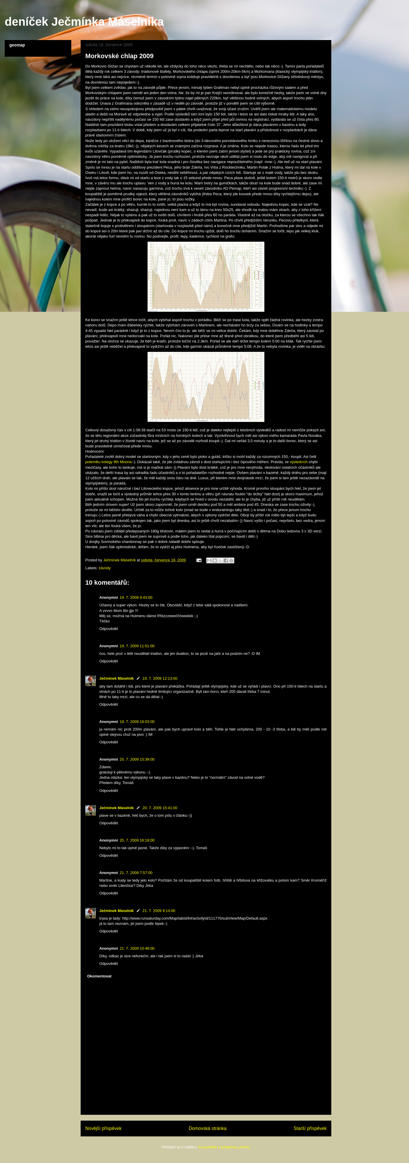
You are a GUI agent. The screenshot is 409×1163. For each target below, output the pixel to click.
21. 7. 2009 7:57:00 (136, 872)
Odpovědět (108, 629)
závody (105, 568)
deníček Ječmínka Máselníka (84, 21)
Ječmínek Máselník (116, 678)
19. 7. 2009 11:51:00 (137, 646)
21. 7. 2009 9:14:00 (159, 910)
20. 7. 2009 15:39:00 (137, 759)
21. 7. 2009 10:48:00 (137, 948)
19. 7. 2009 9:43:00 (136, 597)
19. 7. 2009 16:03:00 (137, 721)
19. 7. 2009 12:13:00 (160, 678)
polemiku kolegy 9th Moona (108, 462)
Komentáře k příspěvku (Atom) (224, 1147)
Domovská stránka (207, 1128)
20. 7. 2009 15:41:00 (160, 808)
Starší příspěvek (310, 1128)
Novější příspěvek (103, 1128)
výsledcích (299, 462)
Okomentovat (99, 976)
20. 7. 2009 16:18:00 (137, 840)
